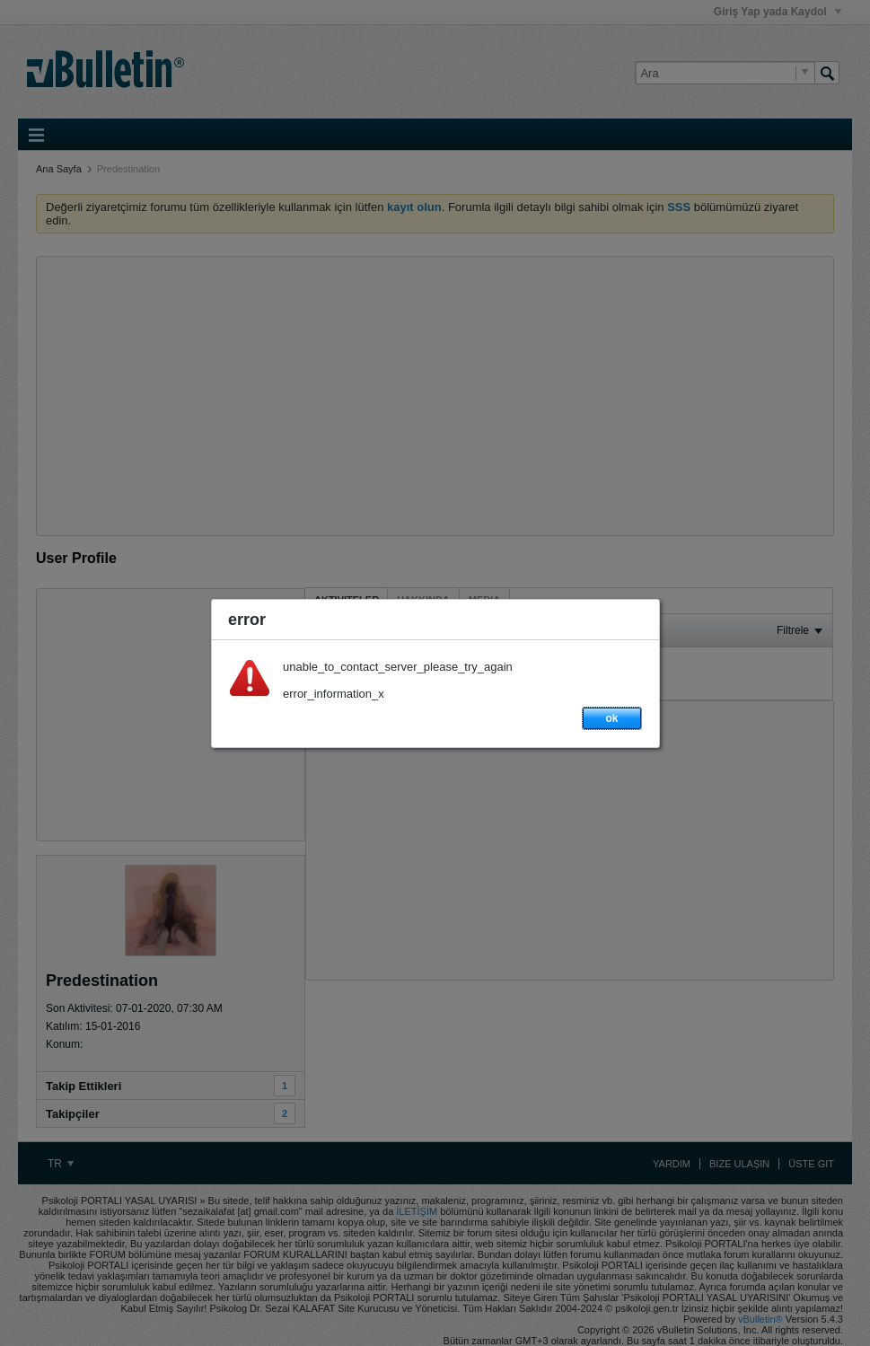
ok (611, 718)
